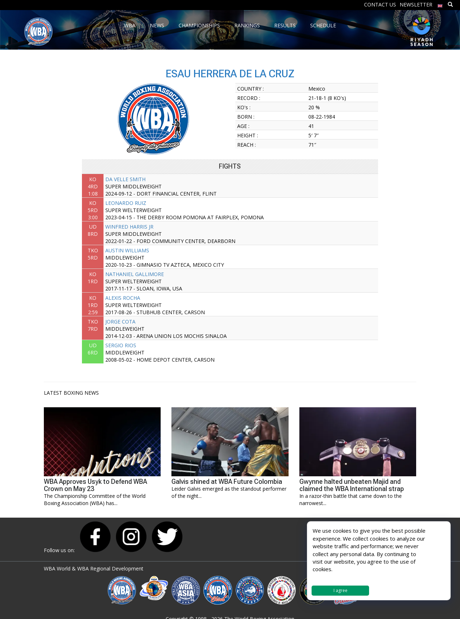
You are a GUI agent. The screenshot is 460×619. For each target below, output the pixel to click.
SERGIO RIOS (120, 345)
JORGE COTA (120, 321)
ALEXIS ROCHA (122, 297)
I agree (341, 590)
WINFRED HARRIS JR (129, 226)
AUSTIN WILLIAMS (127, 250)
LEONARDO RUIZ (125, 203)
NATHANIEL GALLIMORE (134, 274)
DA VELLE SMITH (125, 179)
